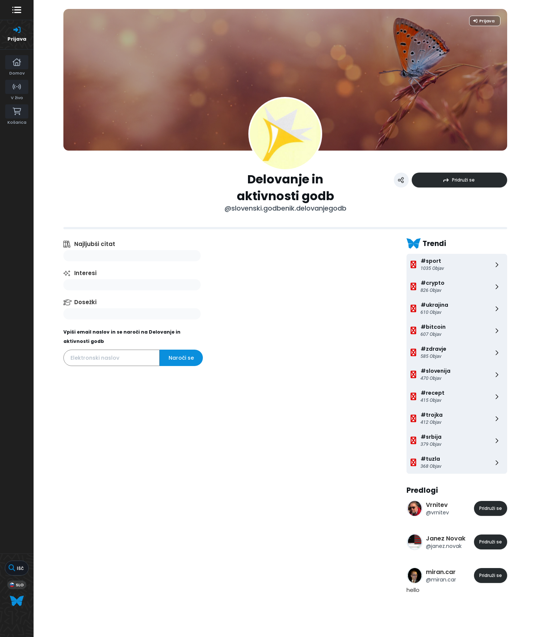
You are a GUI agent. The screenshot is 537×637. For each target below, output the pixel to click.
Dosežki (85, 302)
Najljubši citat (94, 244)
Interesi (85, 273)
